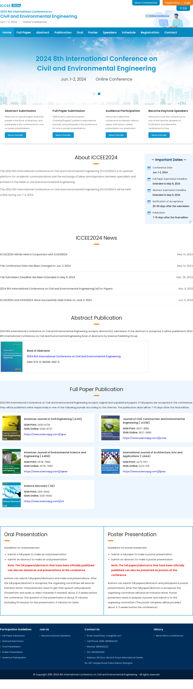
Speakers (110, 32)
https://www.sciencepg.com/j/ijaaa (144, 471)
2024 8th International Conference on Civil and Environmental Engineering (74, 356)
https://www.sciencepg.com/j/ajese (45, 471)
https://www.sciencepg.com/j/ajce (45, 434)
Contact (170, 32)
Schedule (129, 32)
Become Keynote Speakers (56, 635)
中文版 (183, 8)
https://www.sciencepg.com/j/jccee (144, 438)
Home (7, 32)
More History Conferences (169, 635)
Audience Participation (14, 657)
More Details (15, 135)
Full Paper (24, 32)
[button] (94, 93)
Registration (172, 2)
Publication (63, 32)
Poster (93, 32)
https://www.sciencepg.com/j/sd (44, 501)
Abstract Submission (13, 641)
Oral (80, 32)
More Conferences (146, 2)
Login (187, 2)
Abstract (42, 32)
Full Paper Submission (13, 635)
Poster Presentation (12, 652)
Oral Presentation (11, 646)
